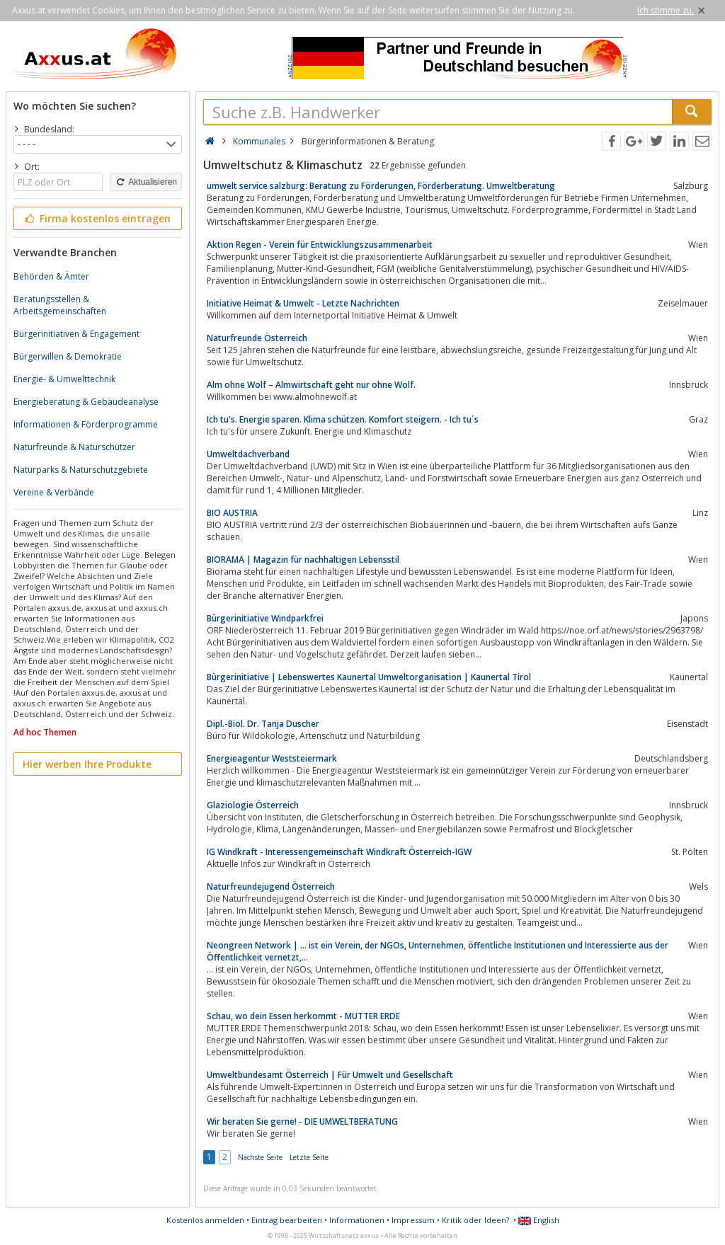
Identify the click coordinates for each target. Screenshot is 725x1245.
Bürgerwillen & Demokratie (67, 356)
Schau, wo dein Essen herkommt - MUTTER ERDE (303, 1016)
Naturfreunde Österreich (257, 338)
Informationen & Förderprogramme (85, 424)
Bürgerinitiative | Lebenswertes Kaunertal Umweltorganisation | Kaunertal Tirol (369, 677)
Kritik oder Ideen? (475, 1220)
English (538, 1220)
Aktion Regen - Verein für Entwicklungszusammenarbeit (320, 245)
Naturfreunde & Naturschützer (74, 447)
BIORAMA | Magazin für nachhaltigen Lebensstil (303, 559)
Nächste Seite (260, 1157)
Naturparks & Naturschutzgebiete (80, 470)
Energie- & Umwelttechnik (64, 379)
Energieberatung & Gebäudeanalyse (86, 402)
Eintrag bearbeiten (286, 1220)
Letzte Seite (309, 1157)
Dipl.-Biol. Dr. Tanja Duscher (263, 724)
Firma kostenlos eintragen (97, 218)
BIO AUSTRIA (232, 513)
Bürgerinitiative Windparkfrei (265, 618)
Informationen (356, 1220)
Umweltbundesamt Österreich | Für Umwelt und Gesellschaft (330, 1075)
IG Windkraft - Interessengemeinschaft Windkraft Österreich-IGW (339, 852)
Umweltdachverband (248, 454)
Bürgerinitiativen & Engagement (76, 334)
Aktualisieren (146, 182)
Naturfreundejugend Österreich (271, 886)
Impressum (413, 1220)
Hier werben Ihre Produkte (87, 764)
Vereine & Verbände (53, 492)
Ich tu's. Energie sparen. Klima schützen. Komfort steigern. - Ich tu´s (343, 419)
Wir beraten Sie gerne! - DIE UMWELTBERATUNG (302, 1121)
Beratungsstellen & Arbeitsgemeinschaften (59, 305)
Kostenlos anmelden (205, 1220)
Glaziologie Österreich (253, 805)
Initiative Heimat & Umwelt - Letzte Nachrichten (303, 303)
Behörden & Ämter (51, 276)
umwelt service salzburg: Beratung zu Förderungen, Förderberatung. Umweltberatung (381, 186)
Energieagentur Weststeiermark (272, 758)
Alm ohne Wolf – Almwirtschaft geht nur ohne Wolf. (311, 385)
